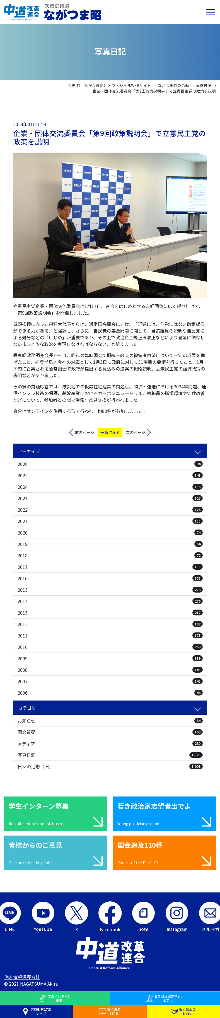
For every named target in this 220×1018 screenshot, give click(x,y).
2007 (110, 681)
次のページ (135, 432)
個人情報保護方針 (22, 977)
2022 (110, 509)
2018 (110, 555)
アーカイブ (29, 451)
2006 (110, 692)
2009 (110, 658)
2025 (110, 475)
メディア (110, 743)
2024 (110, 486)
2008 (110, 669)
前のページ (84, 432)
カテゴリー (29, 707)
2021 (110, 521)
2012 (110, 624)
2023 (110, 498)
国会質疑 (110, 732)
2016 (110, 578)
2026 (110, 464)
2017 (110, 567)
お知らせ (110, 720)
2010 (110, 647)
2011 (110, 635)
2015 (110, 589)
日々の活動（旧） (110, 766)
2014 (110, 601)
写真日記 (110, 755)
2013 (110, 612)
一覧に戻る (110, 432)
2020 (110, 532)
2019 (110, 544)
